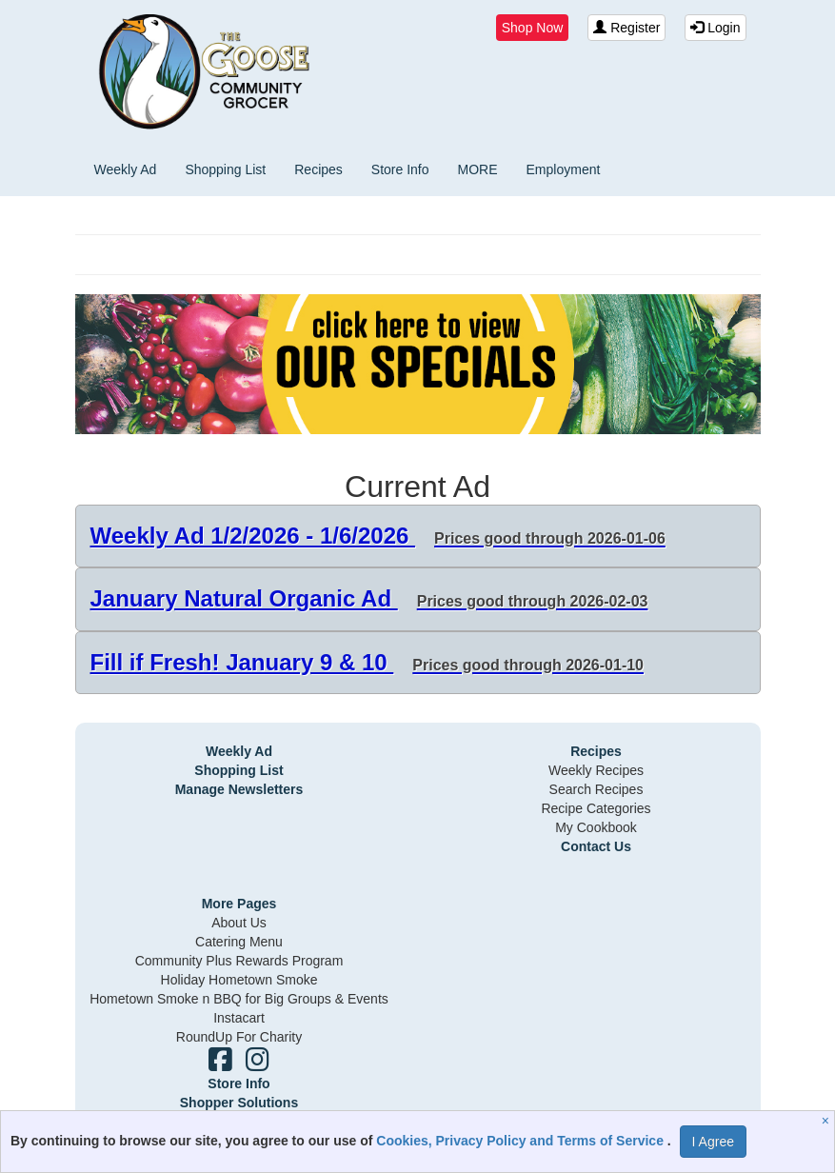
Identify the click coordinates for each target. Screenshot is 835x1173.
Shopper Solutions (239, 1102)
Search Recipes (596, 789)
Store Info (400, 169)
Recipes (318, 169)
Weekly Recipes (596, 770)
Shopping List (225, 169)
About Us (239, 922)
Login (715, 27)
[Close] (828, 1120)
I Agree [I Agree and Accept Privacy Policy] (713, 1141)
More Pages (239, 903)
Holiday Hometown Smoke (239, 979)
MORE (478, 169)
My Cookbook (596, 827)
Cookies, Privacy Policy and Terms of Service (521, 1140)
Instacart (239, 1017)
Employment (564, 169)
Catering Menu (239, 941)
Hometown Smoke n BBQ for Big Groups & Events (238, 998)
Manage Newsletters (239, 789)
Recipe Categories (595, 808)
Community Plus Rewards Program (239, 960)
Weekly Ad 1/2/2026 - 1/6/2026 (378, 535)
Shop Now (533, 27)
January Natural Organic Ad (369, 598)
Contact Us (596, 846)
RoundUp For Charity (239, 1036)
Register (626, 27)
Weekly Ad (125, 169)
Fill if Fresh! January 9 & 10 (367, 662)
